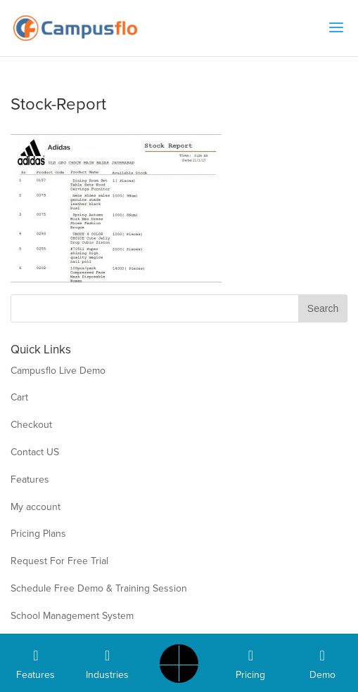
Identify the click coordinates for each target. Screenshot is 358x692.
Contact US (35, 452)
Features (30, 479)
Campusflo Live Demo (58, 371)
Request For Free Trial (59, 561)
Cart (19, 397)
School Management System (72, 616)
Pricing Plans (38, 534)
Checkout (31, 425)
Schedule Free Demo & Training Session (99, 588)
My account (35, 507)
